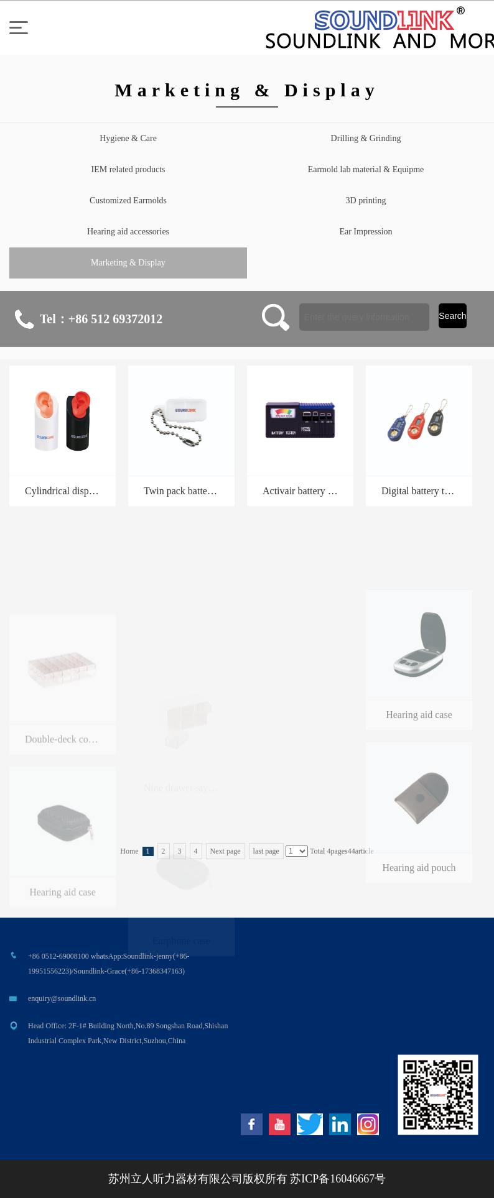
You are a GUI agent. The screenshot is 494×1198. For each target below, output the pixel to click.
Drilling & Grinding (366, 138)
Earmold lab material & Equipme (366, 169)
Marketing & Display (128, 262)
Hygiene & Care (128, 138)
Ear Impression (365, 231)
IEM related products (128, 169)
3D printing (366, 200)
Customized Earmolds (128, 200)
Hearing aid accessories (128, 231)
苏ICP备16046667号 (338, 1179)
